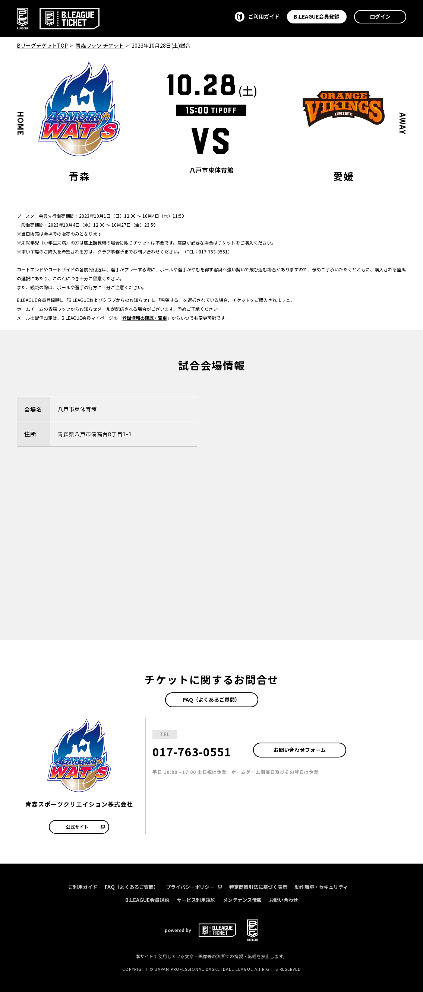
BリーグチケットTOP (42, 45)
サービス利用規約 (196, 899)
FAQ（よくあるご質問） (211, 699)
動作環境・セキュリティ (321, 886)
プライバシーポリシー (194, 886)
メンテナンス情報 (242, 899)
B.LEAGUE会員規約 (147, 899)
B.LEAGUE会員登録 (317, 16)
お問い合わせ (283, 899)
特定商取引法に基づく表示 (258, 886)
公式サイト (85, 826)
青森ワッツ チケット (100, 45)
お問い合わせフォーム (300, 749)
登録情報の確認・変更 (144, 318)
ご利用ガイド (82, 886)
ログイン (380, 16)
